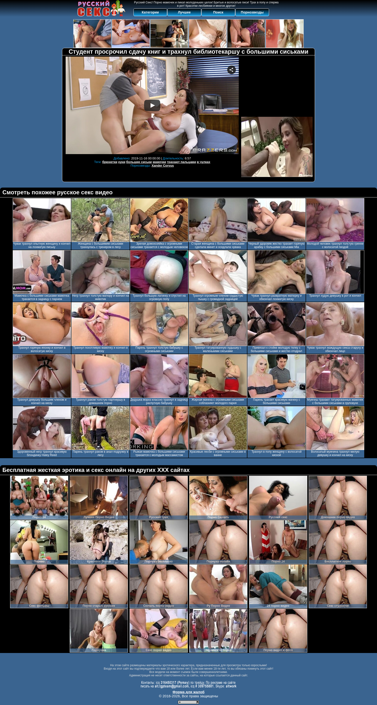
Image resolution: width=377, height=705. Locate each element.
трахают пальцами (181, 162)
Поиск (218, 12)
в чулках (203, 162)
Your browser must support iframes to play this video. (152, 105)
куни (122, 162)
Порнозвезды (252, 12)
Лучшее (184, 12)
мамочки (159, 162)
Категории (150, 12)
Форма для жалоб (188, 692)
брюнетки (109, 162)
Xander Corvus (163, 165)
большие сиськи (139, 162)
